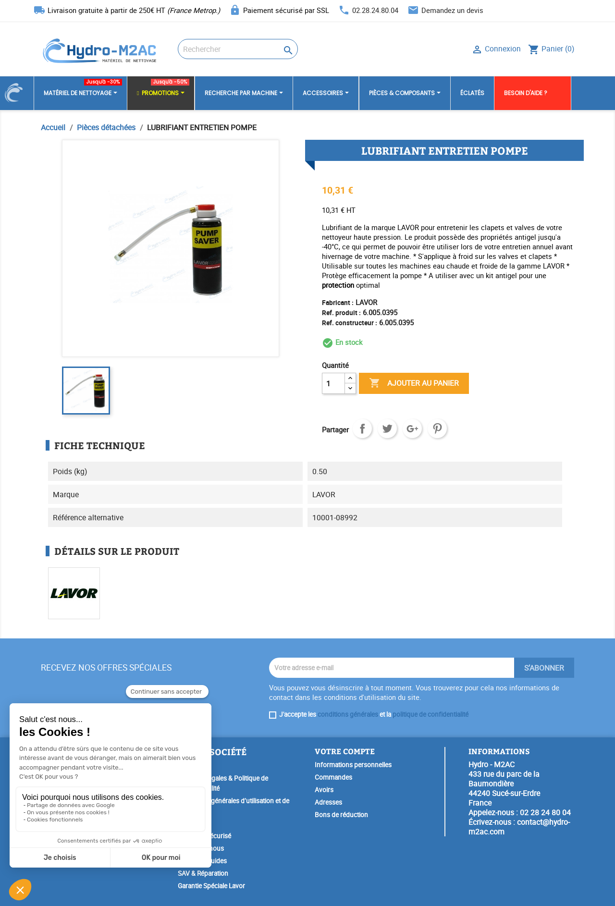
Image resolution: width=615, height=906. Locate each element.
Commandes (333, 777)
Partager (362, 428)
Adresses (328, 802)
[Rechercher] (238, 49)
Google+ (412, 428)
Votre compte (345, 751)
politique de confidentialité (430, 714)
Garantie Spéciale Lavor (211, 886)
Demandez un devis (452, 10)
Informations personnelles (353, 764)
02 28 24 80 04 (545, 812)
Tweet (387, 428)
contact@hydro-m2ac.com (519, 827)
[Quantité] (333, 383)
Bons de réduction (341, 814)
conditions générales (348, 714)
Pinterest (437, 428)
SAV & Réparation (203, 873)
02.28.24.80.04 (375, 10)
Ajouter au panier (414, 383)
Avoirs (324, 789)
